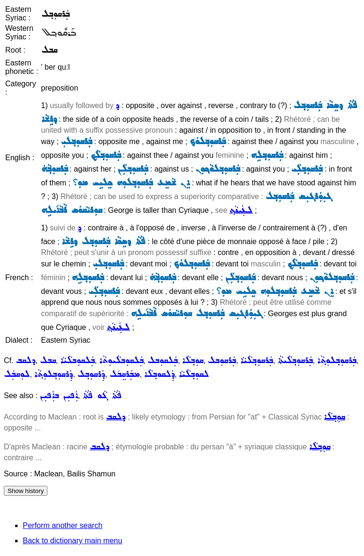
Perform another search (62, 525)
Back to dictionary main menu (72, 541)
